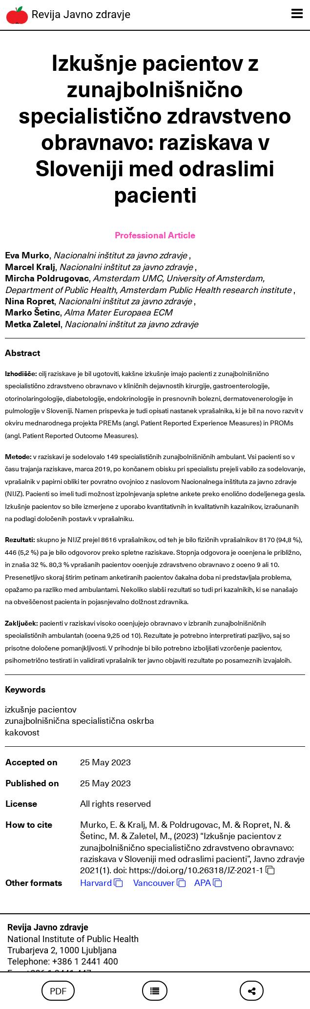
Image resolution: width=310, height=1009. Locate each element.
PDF (58, 990)
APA (208, 882)
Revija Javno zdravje (67, 15)
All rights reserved (115, 803)
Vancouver (159, 882)
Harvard (101, 882)
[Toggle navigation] (297, 14)
